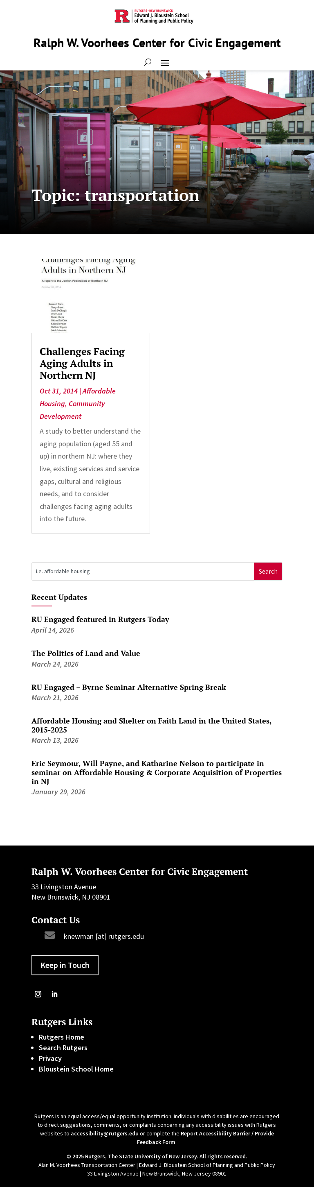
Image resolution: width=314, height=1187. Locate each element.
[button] (164, 62)
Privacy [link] (50, 1058)
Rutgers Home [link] (61, 1037)
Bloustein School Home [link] (76, 1069)
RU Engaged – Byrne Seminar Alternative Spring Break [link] (128, 687)
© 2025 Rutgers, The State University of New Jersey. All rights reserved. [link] (157, 1156)
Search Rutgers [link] (63, 1047)
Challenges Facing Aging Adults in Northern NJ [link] (82, 363)
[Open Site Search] (147, 62)
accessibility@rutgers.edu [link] (105, 1133)
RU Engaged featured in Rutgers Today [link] (100, 619)
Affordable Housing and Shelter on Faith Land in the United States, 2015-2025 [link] (151, 725)
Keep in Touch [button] (65, 965)
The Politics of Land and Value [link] (85, 653)
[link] (90, 296)
